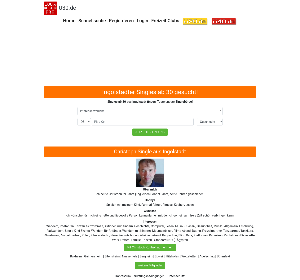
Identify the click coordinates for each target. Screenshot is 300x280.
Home (69, 20)
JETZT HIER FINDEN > (150, 132)
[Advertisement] (150, 57)
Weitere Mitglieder (150, 265)
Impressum (123, 276)
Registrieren (121, 20)
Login (142, 20)
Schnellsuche (92, 20)
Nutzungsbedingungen (149, 276)
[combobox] (150, 111)
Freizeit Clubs (165, 20)
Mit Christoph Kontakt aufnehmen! (150, 247)
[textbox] (150, 111)
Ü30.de (67, 8)
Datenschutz (176, 276)
